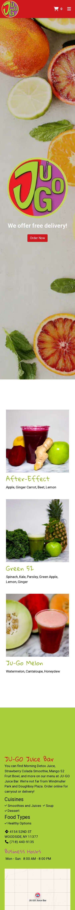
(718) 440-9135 (19, 842)
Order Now (37, 238)
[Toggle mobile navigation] (69, 9)
